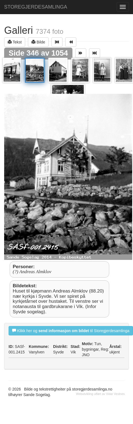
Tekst (15, 42)
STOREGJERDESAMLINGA (35, 7)
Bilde (38, 42)
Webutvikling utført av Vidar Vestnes (100, 393)
